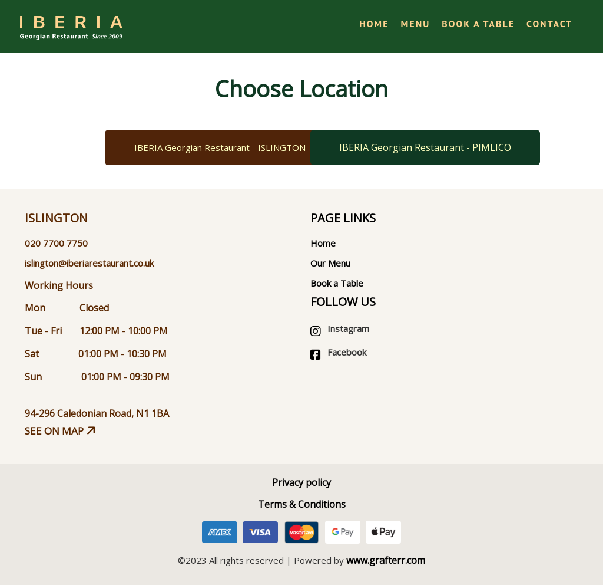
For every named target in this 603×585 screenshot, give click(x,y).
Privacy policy (301, 482)
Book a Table (478, 23)
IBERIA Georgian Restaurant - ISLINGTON (220, 147)
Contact (549, 23)
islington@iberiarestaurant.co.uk (89, 263)
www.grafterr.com (385, 560)
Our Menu (330, 263)
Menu (415, 23)
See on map (61, 431)
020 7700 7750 (56, 243)
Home (374, 23)
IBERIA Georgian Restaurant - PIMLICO (425, 147)
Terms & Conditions (302, 504)
